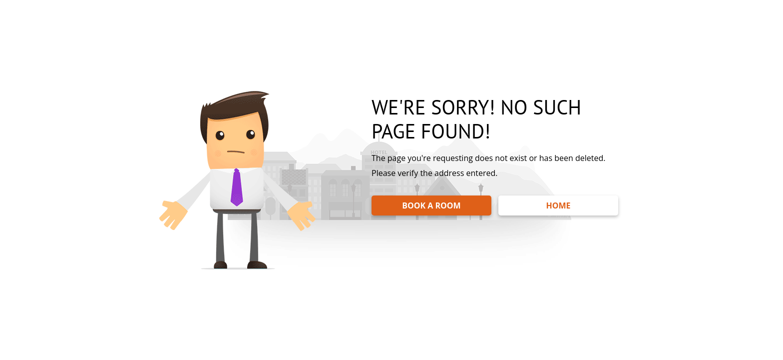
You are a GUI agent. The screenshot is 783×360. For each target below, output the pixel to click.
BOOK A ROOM (431, 205)
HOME (558, 205)
